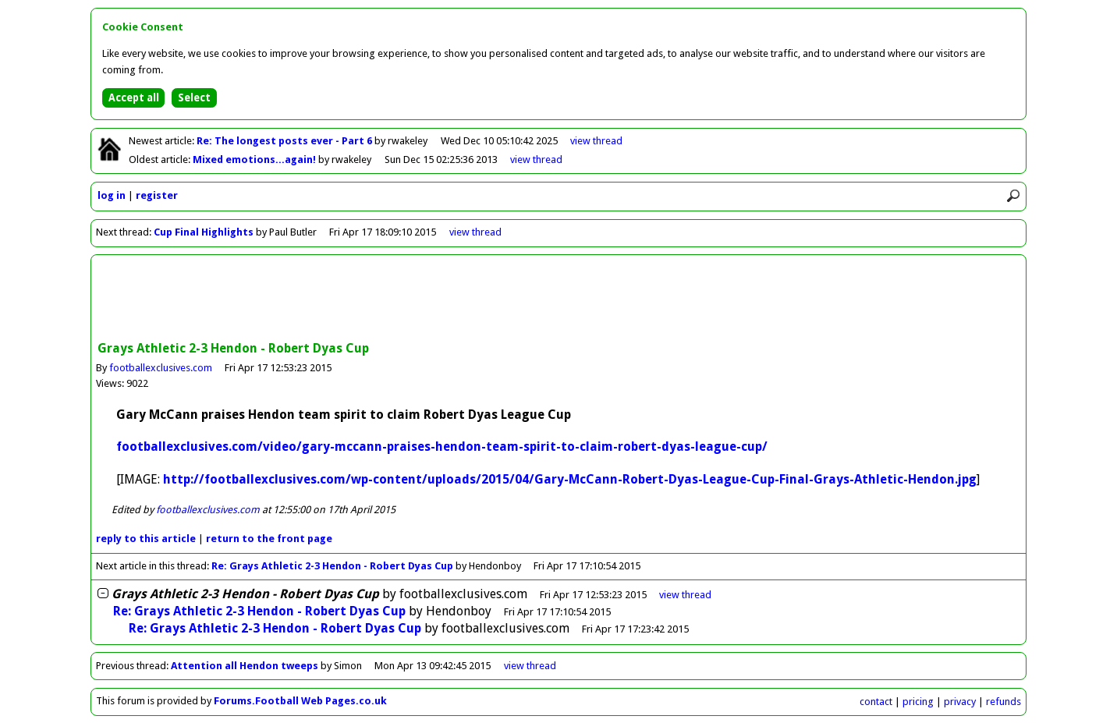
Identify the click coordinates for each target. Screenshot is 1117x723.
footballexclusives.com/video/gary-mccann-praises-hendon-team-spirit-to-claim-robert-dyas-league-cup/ (442, 446)
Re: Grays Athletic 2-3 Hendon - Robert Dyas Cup (332, 566)
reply (146, 538)
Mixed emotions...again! (255, 159)
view (596, 141)
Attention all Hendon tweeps (244, 666)
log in (112, 195)
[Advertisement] (558, 299)
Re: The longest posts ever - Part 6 (285, 141)
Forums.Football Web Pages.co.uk (300, 701)
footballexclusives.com (160, 368)
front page (269, 538)
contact (876, 701)
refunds (1003, 701)
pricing (918, 701)
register (157, 195)
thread (685, 595)
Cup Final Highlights (204, 232)
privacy (960, 701)
